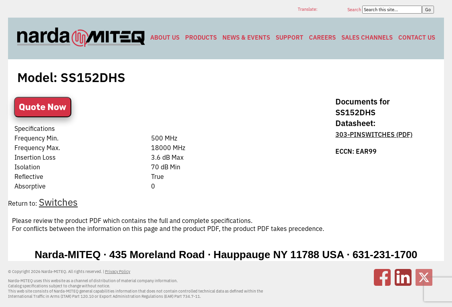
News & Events (246, 37)
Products (201, 37)
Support (289, 37)
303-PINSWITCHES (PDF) (373, 134)
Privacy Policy (117, 271)
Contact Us (416, 37)
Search (354, 9)
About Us (165, 37)
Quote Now (43, 107)
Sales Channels (367, 37)
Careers (322, 37)
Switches (58, 202)
